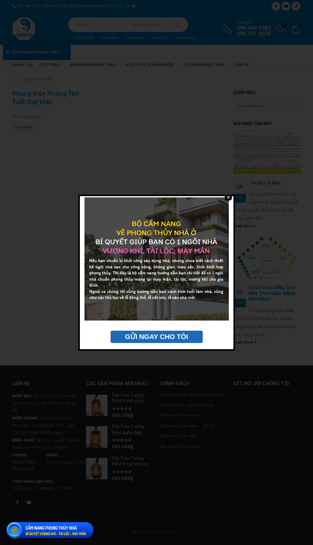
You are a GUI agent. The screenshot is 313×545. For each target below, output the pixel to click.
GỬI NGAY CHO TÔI (156, 337)
